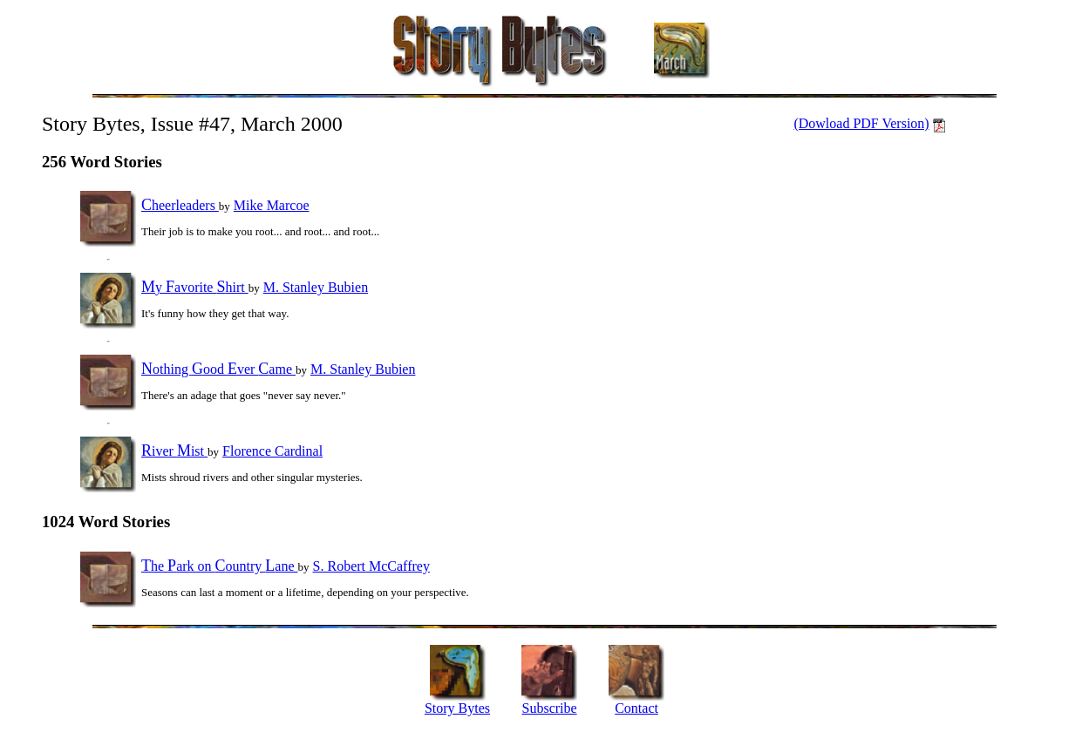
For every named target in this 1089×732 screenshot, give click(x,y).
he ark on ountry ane (219, 566)
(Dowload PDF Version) (861, 123)
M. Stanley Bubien (315, 287)
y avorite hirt (194, 287)
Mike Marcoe (272, 205)
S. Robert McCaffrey (371, 566)
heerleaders (180, 205)
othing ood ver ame (218, 369)
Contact (636, 708)
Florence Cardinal (272, 451)
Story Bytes (457, 708)
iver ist (174, 451)
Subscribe (549, 708)
